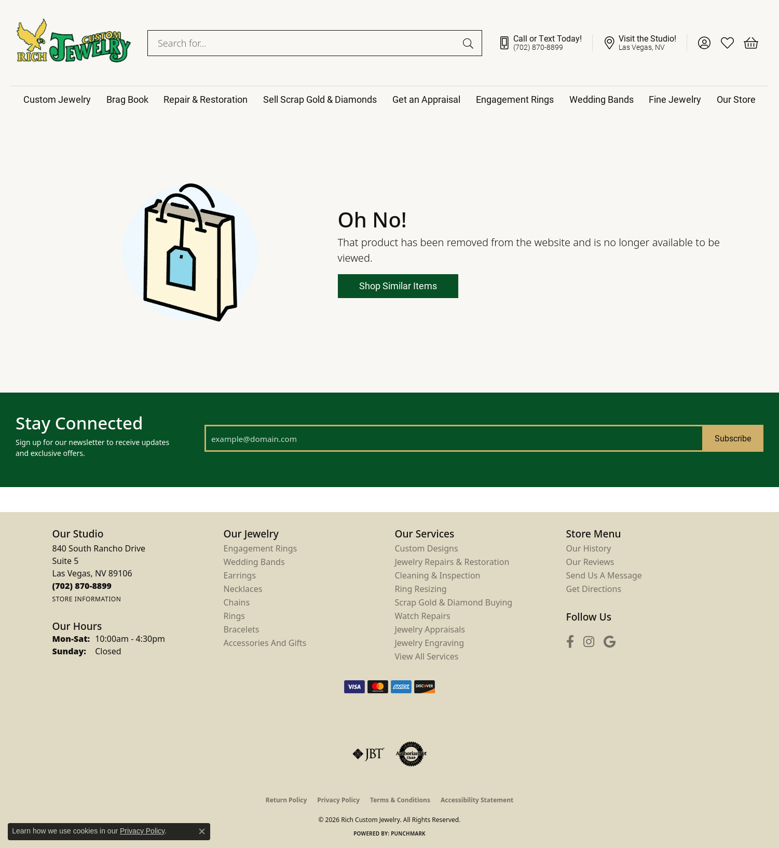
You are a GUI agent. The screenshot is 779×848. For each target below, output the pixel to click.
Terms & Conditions (400, 800)
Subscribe (733, 438)
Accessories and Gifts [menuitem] (265, 643)
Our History (588, 548)
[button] (704, 43)
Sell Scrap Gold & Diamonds (320, 99)
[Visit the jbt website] (368, 754)
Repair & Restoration (205, 99)
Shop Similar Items (398, 285)
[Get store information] (86, 599)
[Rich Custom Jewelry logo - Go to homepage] (74, 43)
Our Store (736, 99)
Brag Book (127, 99)
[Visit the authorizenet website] (411, 754)
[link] (545, 43)
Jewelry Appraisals (430, 629)
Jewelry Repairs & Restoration (452, 562)
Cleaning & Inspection (438, 575)
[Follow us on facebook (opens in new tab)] (570, 641)
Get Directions (594, 589)
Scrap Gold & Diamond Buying (454, 602)
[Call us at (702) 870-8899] (82, 585)
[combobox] (302, 43)
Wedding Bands (601, 99)
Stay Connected (79, 423)
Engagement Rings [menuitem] (260, 548)
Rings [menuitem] (234, 616)
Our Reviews (590, 562)
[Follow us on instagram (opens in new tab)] (588, 641)
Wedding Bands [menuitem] (254, 562)
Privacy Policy (338, 800)
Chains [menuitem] (237, 602)
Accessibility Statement (477, 800)
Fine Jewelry (675, 99)
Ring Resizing (421, 589)
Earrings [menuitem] (240, 575)
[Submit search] (470, 43)
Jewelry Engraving (429, 643)
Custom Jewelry (57, 99)
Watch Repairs (422, 616)
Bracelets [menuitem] (241, 629)
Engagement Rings (515, 99)
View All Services (427, 656)
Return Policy (286, 800)
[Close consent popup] (202, 831)
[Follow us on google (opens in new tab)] (610, 641)
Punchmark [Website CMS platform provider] (408, 833)
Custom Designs (426, 548)
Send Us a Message (604, 575)
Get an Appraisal (426, 99)
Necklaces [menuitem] (243, 589)
